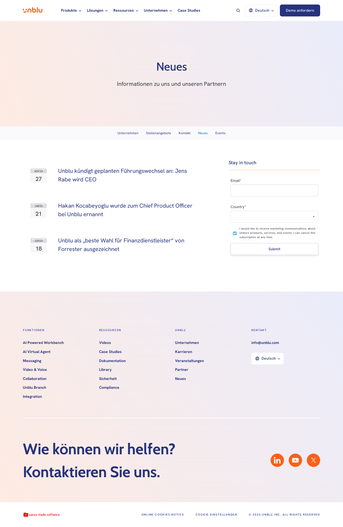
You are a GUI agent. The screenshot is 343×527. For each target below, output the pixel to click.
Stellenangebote (158, 133)
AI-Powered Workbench (43, 343)
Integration (32, 396)
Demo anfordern (300, 10)
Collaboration (34, 379)
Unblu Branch (34, 387)
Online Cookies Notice (162, 515)
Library (105, 370)
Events (220, 133)
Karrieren (183, 352)
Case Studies (189, 10)
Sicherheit (108, 379)
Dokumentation (112, 361)
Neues (203, 133)
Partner (181, 370)
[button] (71, 10)
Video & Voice (35, 370)
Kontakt (185, 133)
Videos (105, 343)
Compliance (109, 387)
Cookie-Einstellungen (216, 515)
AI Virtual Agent (36, 352)
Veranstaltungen (189, 361)
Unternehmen (127, 133)
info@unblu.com (265, 343)
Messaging (32, 361)
